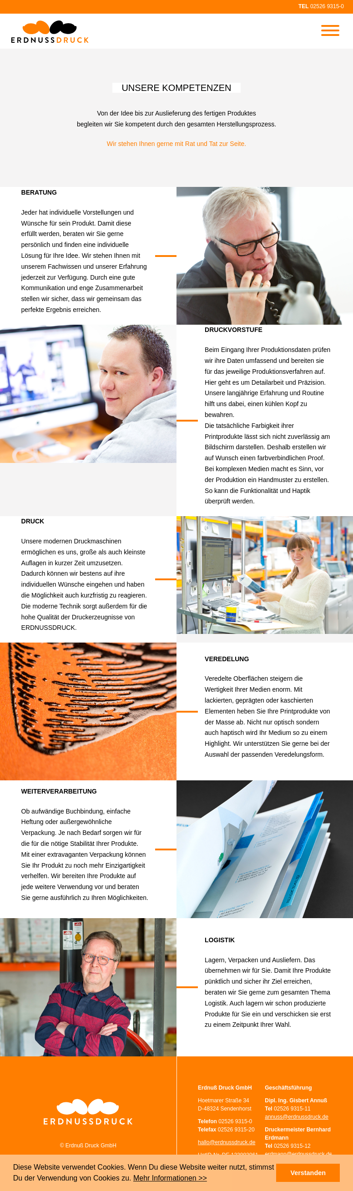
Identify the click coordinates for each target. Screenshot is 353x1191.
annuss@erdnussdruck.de (296, 1117)
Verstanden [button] (308, 1172)
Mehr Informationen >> (170, 1178)
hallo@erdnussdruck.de (226, 1142)
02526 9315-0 (327, 6)
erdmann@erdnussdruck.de (298, 1154)
